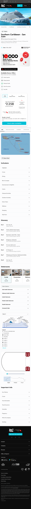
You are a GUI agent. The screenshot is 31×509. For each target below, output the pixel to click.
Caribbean (11, 27)
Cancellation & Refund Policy (6, 477)
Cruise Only (4, 27)
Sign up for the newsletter (15, 434)
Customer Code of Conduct (6, 479)
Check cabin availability (14, 123)
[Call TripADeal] (20, 5)
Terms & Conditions (4, 473)
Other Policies (3, 481)
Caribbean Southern (21, 27)
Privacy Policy (3, 475)
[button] (26, 5)
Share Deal (5, 158)
